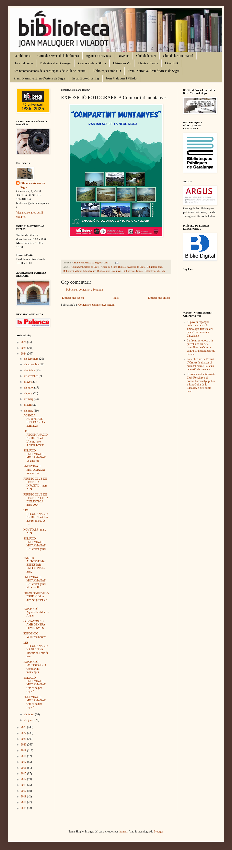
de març (29, 410)
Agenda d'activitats (98, 55)
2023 (24, 727)
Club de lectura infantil (178, 55)
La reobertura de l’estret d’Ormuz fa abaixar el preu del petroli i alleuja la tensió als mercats (200, 364)
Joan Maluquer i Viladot (121, 78)
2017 (24, 761)
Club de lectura (146, 55)
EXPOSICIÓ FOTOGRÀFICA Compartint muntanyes (34, 667)
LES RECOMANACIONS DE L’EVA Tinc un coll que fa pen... (35, 649)
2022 (24, 733)
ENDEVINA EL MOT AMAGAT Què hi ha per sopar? (34, 702)
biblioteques (89, 271)
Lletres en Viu (122, 63)
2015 (24, 773)
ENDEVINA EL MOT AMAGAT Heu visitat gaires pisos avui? (34, 582)
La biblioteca (22, 55)
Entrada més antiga (159, 297)
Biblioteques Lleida (155, 271)
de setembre (31, 376)
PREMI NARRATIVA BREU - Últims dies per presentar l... (36, 598)
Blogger (158, 831)
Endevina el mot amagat (55, 63)
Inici (116, 297)
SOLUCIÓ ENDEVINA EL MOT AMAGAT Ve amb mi (34, 455)
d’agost (28, 381)
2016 (24, 767)
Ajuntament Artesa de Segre (85, 266)
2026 (24, 342)
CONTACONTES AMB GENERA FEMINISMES (34, 625)
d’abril (28, 404)
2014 (24, 779)
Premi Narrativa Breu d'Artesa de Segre (153, 71)
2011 (24, 796)
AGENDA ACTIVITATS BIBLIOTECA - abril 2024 (34, 420)
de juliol (29, 387)
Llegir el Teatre (148, 63)
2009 (24, 808)
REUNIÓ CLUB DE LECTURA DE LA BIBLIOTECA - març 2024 (35, 499)
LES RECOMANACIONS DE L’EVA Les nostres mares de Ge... (35, 517)
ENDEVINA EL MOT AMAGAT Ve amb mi (34, 470)
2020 (24, 744)
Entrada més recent (73, 297)
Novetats (123, 55)
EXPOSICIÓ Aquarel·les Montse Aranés (36, 612)
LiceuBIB (171, 63)
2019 (24, 750)
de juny (28, 393)
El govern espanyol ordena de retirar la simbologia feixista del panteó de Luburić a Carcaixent (200, 328)
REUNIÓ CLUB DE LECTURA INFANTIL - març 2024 (35, 483)
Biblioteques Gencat (133, 271)
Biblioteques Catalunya (109, 271)
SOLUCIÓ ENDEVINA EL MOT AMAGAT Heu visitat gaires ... (34, 545)
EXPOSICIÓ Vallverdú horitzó (34, 635)
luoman (123, 831)
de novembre (31, 364)
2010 (24, 802)
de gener (29, 720)
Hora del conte (23, 63)
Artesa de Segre (109, 266)
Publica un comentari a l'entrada (84, 289)
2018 (24, 756)
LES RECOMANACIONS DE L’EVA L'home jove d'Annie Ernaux (35, 438)
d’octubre (30, 370)
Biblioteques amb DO (106, 71)
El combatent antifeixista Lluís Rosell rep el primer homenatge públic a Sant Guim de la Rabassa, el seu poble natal (201, 383)
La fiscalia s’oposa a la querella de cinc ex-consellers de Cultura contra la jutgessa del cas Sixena (201, 347)
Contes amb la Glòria (92, 63)
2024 (24, 353)
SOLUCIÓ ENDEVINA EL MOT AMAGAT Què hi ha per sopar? (34, 684)
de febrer (29, 714)
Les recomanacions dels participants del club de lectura (49, 71)
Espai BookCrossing (85, 78)
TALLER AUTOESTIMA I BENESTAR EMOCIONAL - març (34, 564)
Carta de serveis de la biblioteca (58, 55)
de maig (29, 399)
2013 (24, 784)
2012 (24, 790)
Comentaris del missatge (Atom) (96, 304)
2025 (24, 347)
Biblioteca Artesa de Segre (132, 266)
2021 (24, 738)
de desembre (31, 358)
